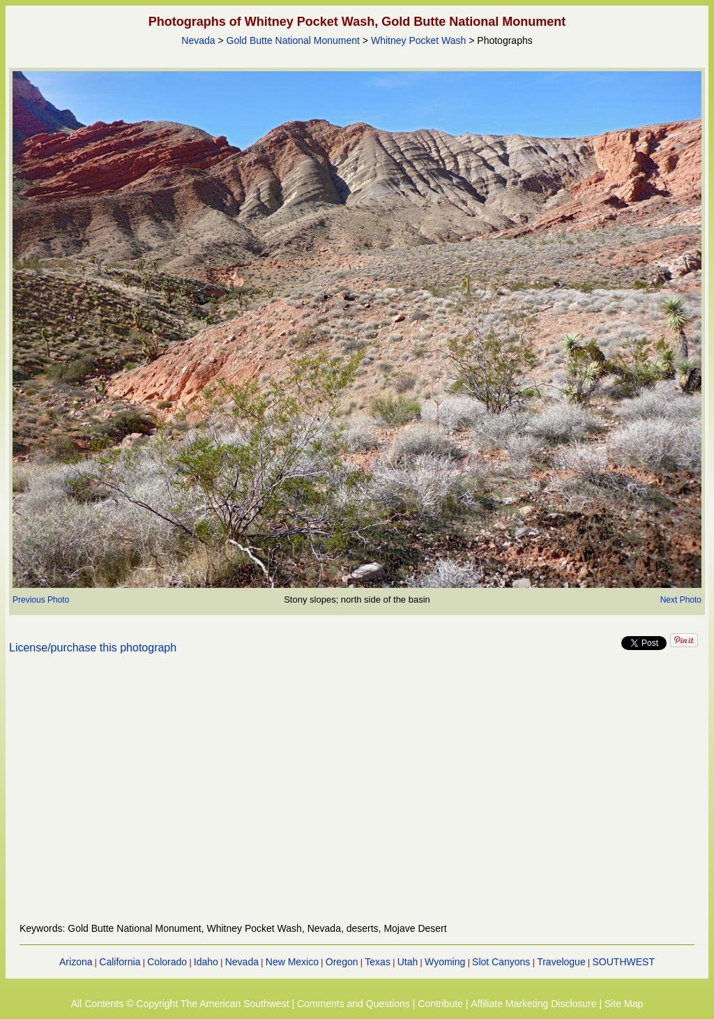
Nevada (198, 40)
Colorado (167, 961)
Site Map (624, 1003)
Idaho (206, 961)
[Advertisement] (357, 796)
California (119, 961)
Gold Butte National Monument (293, 40)
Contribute (440, 1003)
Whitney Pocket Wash (418, 40)
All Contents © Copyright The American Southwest (180, 1003)
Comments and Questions (353, 1003)
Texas (377, 961)
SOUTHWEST (624, 961)
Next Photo (680, 600)
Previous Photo (41, 600)
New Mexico (292, 961)
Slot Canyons (501, 961)
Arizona (75, 961)
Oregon (342, 961)
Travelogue (561, 961)
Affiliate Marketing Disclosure (533, 1003)
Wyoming (445, 961)
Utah (407, 961)
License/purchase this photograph (92, 648)
